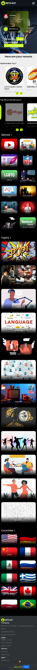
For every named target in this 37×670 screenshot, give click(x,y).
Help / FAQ (5, 655)
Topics (6, 237)
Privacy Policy (6, 643)
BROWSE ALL (14, 29)
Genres (6, 135)
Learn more (18, 667)
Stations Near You (8, 63)
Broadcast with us (8, 635)
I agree (26, 667)
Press (3, 629)
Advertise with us (8, 632)
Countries (8, 530)
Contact (4, 652)
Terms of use (6, 640)
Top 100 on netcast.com (10, 100)
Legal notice (6, 646)
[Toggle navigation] (33, 3)
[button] (21, 93)
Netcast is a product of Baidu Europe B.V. (17, 626)
